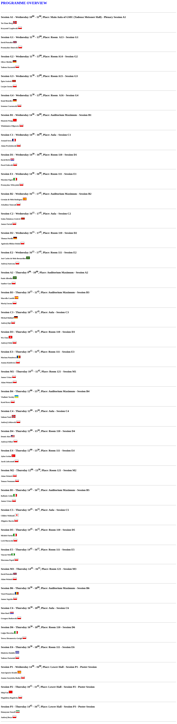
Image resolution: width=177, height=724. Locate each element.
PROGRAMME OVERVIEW (24, 3)
